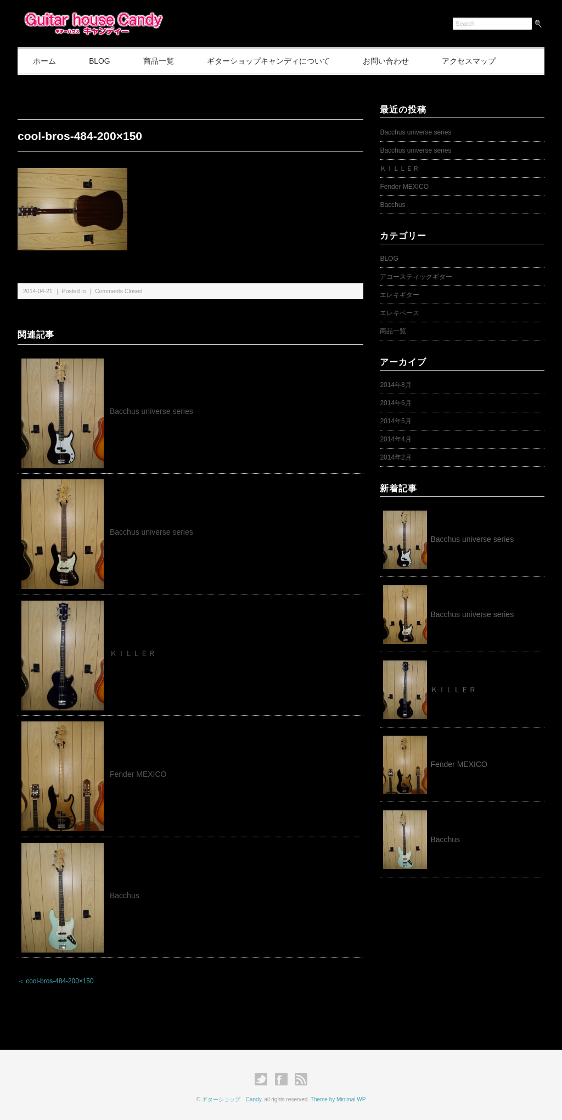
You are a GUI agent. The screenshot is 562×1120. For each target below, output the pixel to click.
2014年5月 (395, 421)
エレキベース (399, 313)
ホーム (45, 61)
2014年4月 (395, 439)
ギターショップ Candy (231, 1099)
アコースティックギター (416, 277)
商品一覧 (164, 61)
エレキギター (399, 295)
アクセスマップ (480, 61)
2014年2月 (395, 457)
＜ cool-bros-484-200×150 (56, 981)
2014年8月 (395, 385)
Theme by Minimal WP (338, 1099)
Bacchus (124, 895)
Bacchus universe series (151, 411)
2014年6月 (395, 403)
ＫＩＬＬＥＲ (137, 653)
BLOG (103, 61)
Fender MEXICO (138, 774)
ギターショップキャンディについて (276, 61)
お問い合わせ (395, 61)
